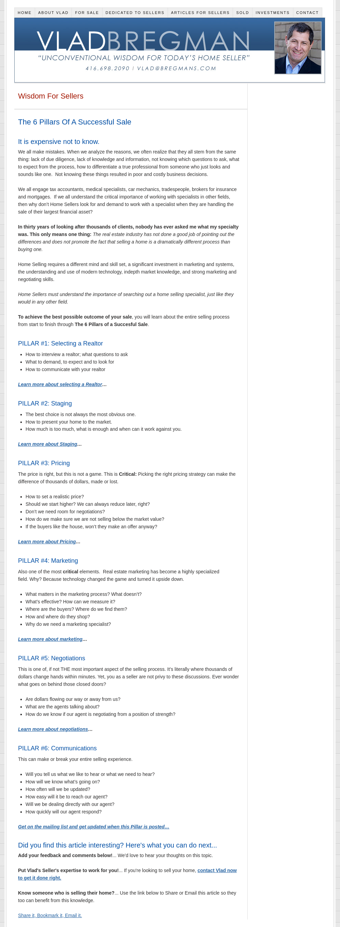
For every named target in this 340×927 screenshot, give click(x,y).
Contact (307, 13)
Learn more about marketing (50, 639)
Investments (273, 13)
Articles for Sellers (200, 13)
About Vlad (53, 13)
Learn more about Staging (47, 444)
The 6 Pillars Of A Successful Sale (75, 122)
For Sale (87, 13)
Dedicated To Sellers (135, 13)
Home (25, 13)
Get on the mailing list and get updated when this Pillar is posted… (93, 826)
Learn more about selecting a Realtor (60, 384)
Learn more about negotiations (53, 729)
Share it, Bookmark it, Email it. (50, 915)
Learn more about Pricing (47, 541)
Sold (242, 13)
